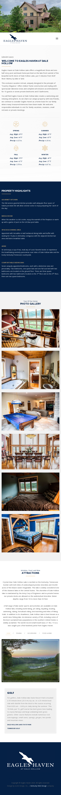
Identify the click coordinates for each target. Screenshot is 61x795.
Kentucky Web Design (38, 786)
